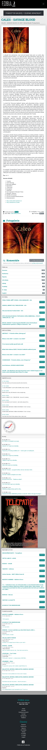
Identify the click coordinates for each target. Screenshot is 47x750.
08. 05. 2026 (5, 395)
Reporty (24, 728)
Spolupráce (23, 715)
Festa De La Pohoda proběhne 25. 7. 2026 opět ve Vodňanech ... (18, 450)
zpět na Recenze (6, 17)
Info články (23, 730)
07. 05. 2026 (5, 381)
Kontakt (24, 714)
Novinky (24, 710)
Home (23, 708)
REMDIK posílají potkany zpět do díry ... (12, 488)
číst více (42, 302)
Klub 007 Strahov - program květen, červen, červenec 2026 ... (17, 469)
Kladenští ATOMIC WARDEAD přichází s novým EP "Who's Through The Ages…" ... (22, 493)
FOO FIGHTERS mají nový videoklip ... (11, 483)
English (23, 737)
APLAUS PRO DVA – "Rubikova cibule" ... (12, 478)
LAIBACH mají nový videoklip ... (10, 459)
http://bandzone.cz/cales (13, 202)
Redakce (23, 717)
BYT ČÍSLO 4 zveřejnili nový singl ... (11, 440)
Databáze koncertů (23, 712)
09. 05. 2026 (5, 414)
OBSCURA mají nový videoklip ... (10, 464)
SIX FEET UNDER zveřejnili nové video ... (12, 474)
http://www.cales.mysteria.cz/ (14, 200)
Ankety (23, 731)
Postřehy (23, 733)
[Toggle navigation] (43, 3)
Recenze (23, 724)
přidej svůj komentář (36, 260)
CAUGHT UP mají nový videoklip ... (10, 445)
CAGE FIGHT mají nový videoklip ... (10, 455)
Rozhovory (23, 726)
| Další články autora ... (16, 213)
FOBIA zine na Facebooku (23, 743)
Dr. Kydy (24, 735)
